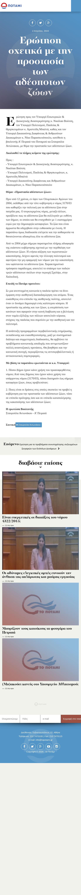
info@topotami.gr (44, 740)
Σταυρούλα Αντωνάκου (29, 425)
